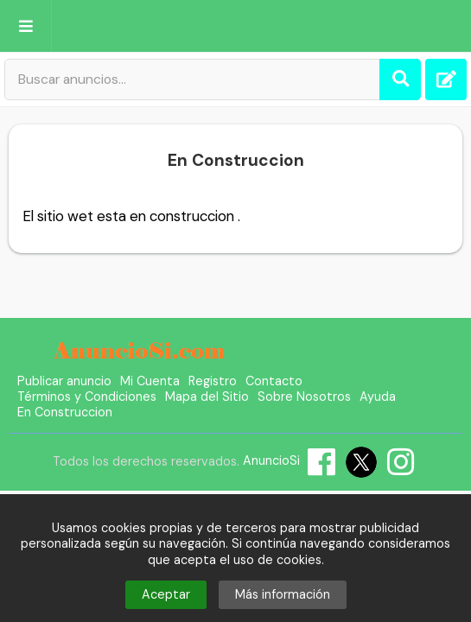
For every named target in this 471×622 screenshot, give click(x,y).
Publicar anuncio (64, 381)
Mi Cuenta (150, 381)
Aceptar (166, 594)
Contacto (273, 381)
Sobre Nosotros (304, 396)
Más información (282, 594)
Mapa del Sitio (207, 396)
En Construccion (64, 412)
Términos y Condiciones (86, 396)
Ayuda (378, 396)
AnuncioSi (271, 460)
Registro (212, 381)
